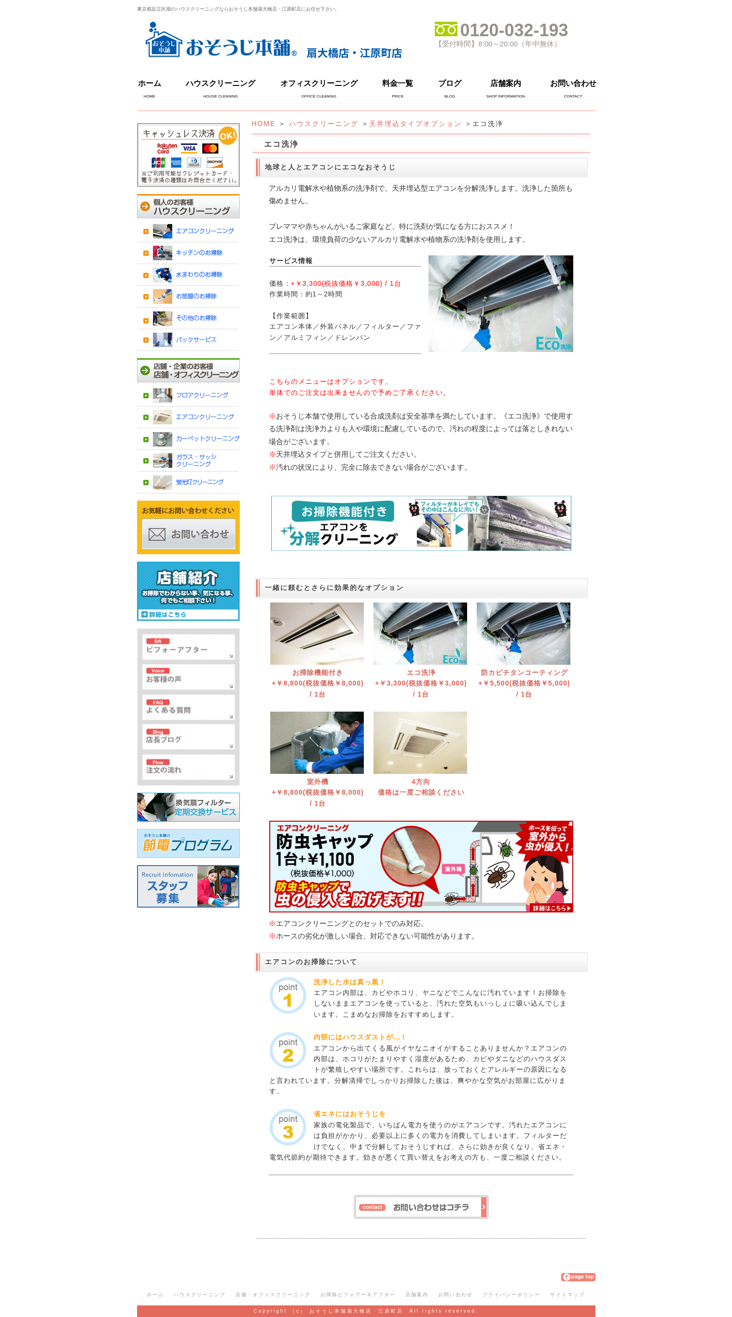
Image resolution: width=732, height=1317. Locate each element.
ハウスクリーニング (220, 83)
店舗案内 (505, 83)
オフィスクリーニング (319, 83)
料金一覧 (397, 83)
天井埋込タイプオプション (415, 123)
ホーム (149, 83)
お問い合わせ (573, 83)
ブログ (449, 83)
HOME (264, 123)
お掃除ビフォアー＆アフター (358, 1294)
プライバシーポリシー (511, 1294)
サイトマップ (567, 1294)
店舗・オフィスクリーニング (273, 1294)
